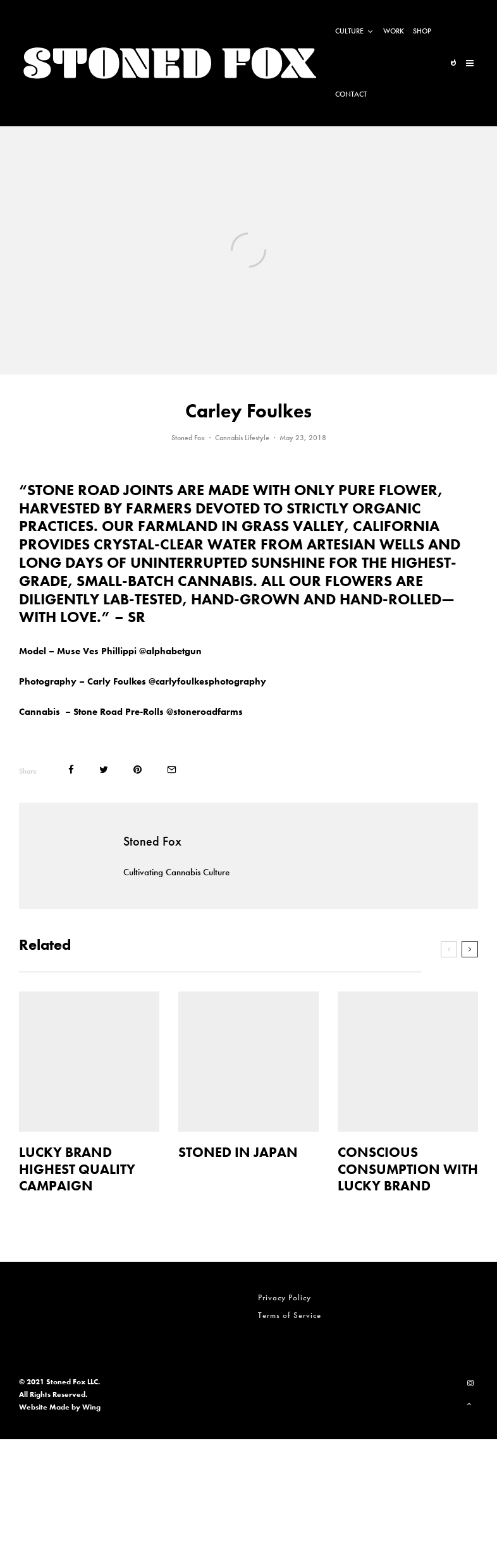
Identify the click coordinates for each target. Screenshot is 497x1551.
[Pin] (137, 769)
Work (393, 31)
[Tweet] (103, 769)
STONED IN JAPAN (238, 1152)
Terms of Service (289, 1315)
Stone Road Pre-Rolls (118, 711)
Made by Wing (75, 1407)
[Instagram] (470, 1383)
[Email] (171, 769)
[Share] (71, 769)
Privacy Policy (284, 1297)
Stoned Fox (188, 438)
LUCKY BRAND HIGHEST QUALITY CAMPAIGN (77, 1169)
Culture (349, 31)
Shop (422, 31)
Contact (351, 94)
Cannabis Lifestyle (242, 438)
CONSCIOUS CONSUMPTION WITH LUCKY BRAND (408, 1169)
